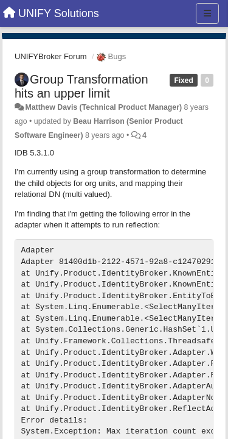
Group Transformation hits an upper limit (81, 86)
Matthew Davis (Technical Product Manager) (103, 107)
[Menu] (207, 13)
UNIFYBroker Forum (50, 56)
